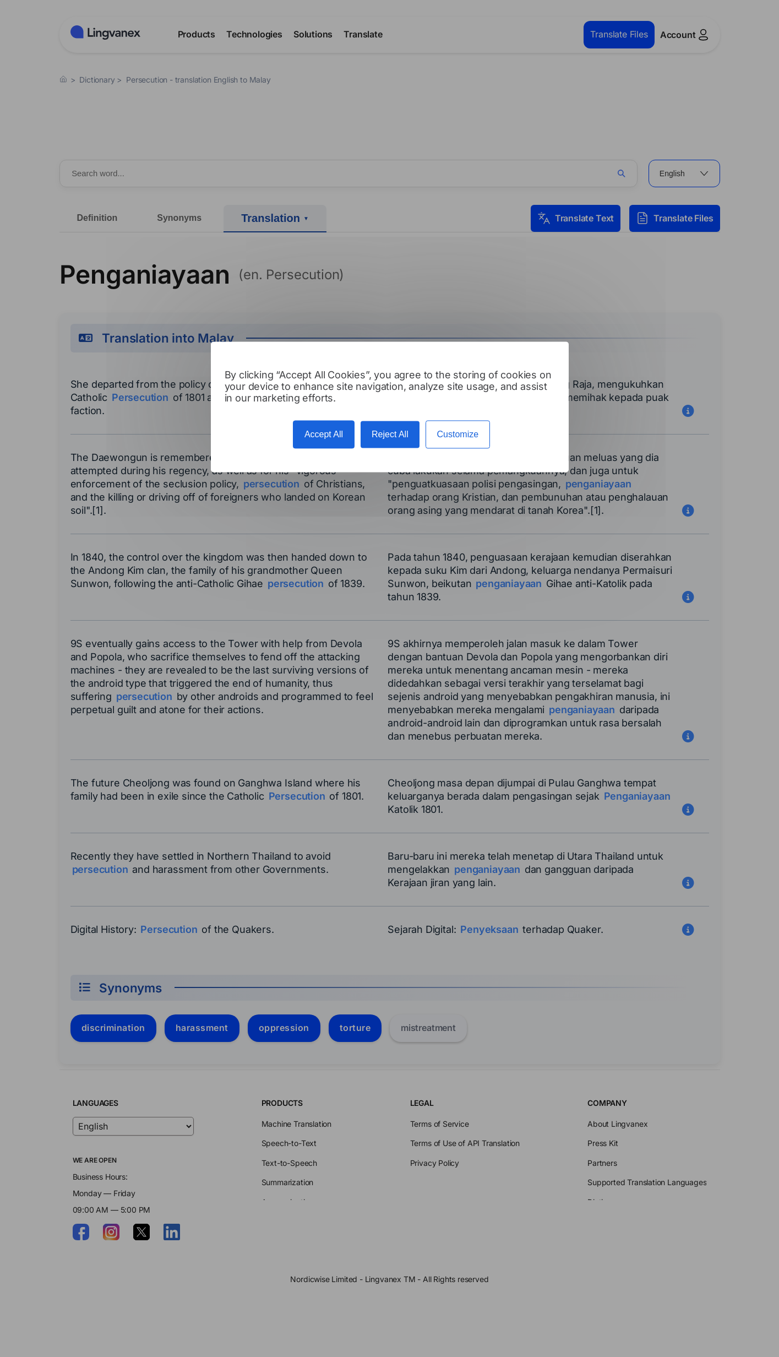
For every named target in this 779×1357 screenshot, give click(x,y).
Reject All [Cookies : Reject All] (390, 434)
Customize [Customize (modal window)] (458, 434)
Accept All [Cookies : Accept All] (323, 434)
